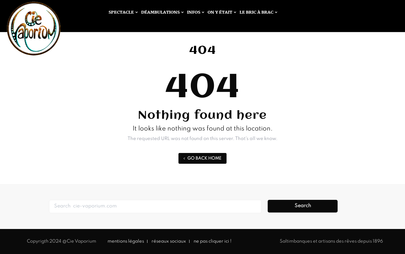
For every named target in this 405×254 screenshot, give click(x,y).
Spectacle (121, 12)
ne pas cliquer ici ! (213, 241)
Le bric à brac (256, 12)
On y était (220, 12)
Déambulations (160, 12)
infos (193, 12)
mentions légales (126, 241)
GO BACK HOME (202, 158)
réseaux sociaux (169, 241)
